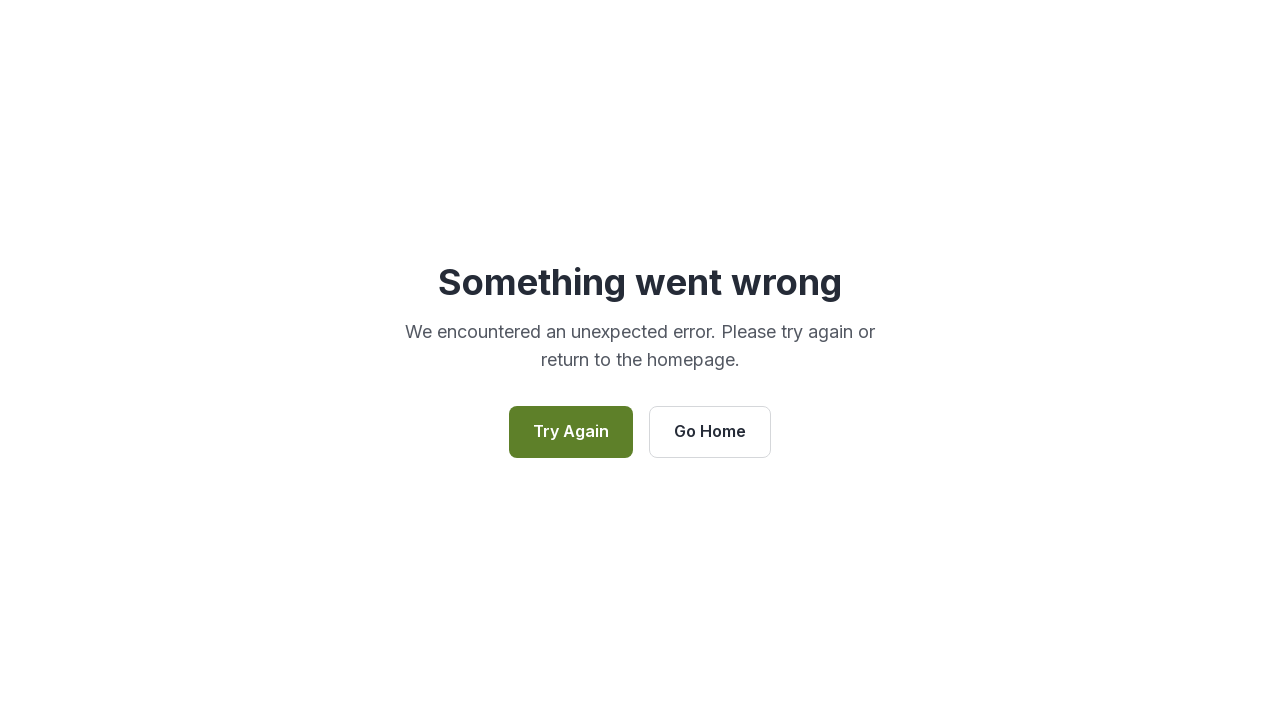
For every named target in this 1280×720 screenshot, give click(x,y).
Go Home (710, 431)
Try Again (571, 431)
